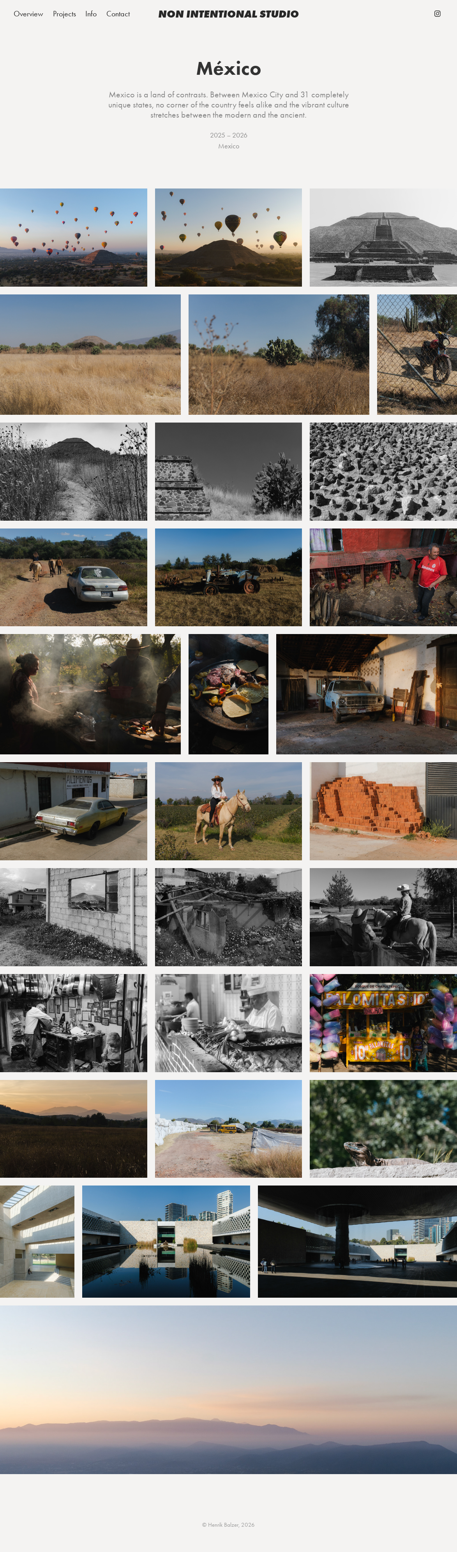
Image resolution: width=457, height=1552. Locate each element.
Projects (64, 13)
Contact (118, 13)
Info (91, 13)
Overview (28, 13)
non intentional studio (228, 13)
